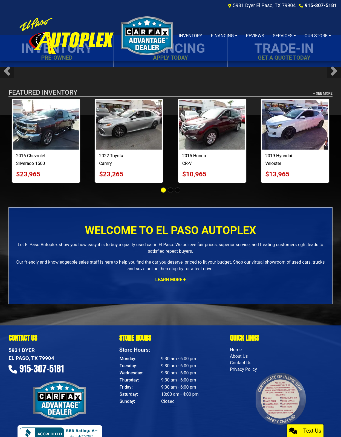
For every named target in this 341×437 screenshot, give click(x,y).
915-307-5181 (321, 5)
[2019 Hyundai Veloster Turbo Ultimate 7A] (295, 125)
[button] (7, 71)
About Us (239, 356)
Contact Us (241, 362)
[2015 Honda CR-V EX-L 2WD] (212, 125)
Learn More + (170, 279)
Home (236, 349)
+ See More (323, 93)
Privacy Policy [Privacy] (243, 369)
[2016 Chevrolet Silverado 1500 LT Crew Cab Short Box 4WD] (46, 125)
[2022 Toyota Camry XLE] (129, 125)
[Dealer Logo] (66, 36)
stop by (176, 268)
